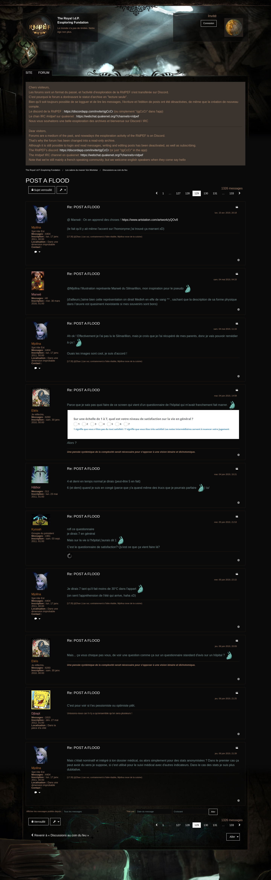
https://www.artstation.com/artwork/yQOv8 (150, 219)
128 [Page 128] (187, 193)
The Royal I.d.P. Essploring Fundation (43, 170)
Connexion (208, 23)
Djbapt (35, 713)
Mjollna (36, 227)
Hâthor (35, 487)
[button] (157, 193)
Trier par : (131, 811)
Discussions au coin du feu (115, 170)
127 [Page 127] (178, 193)
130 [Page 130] (206, 193)
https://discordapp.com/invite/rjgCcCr (88, 111)
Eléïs (34, 410)
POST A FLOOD (47, 180)
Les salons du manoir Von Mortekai (81, 170)
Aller (232, 836)
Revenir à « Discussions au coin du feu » (60, 835)
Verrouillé (38, 821)
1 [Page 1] (163, 193)
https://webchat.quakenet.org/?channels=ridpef (107, 116)
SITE (29, 72)
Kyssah (36, 529)
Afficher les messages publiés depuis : (44, 811)
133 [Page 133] (231, 193)
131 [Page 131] (215, 193)
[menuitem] (42, 190)
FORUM (43, 72)
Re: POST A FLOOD (83, 207)
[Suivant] (239, 193)
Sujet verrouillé (42, 189)
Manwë (36, 294)
